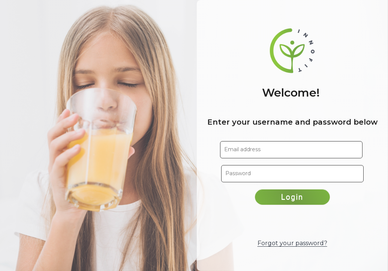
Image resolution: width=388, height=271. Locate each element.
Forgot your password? (292, 243)
